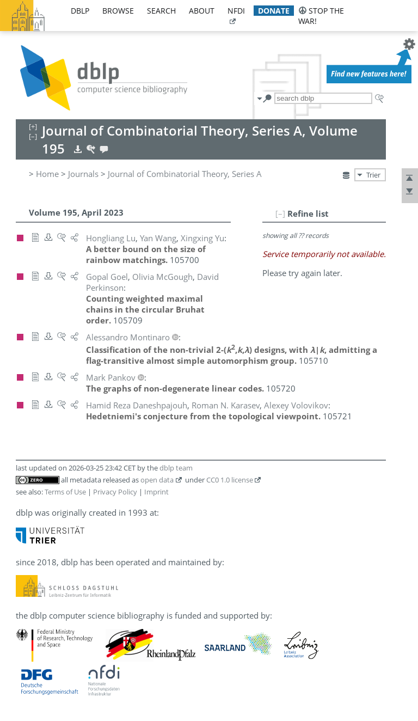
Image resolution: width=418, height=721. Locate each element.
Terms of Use (65, 492)
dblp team (176, 468)
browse (118, 10)
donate (274, 10)
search (161, 10)
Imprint (156, 492)
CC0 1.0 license (229, 480)
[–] (280, 213)
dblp (80, 10)
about (201, 10)
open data (157, 480)
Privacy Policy (115, 492)
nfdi (236, 10)
